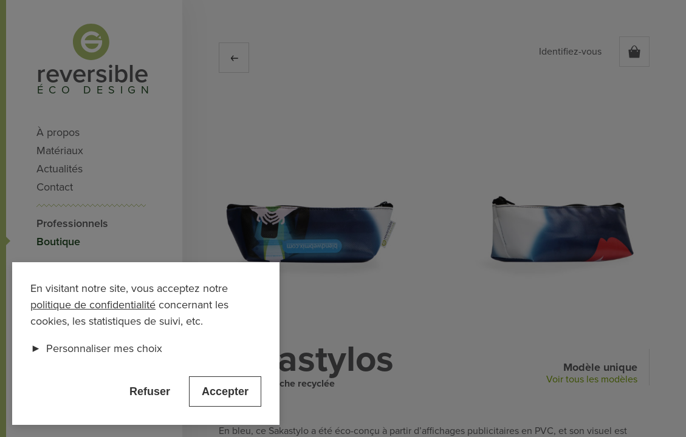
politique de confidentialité (93, 304)
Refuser (149, 391)
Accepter (225, 391)
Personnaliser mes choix (96, 348)
